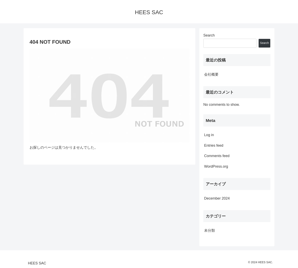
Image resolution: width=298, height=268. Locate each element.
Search (209, 35)
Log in (209, 135)
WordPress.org (216, 166)
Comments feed (216, 156)
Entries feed (213, 145)
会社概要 (211, 74)
